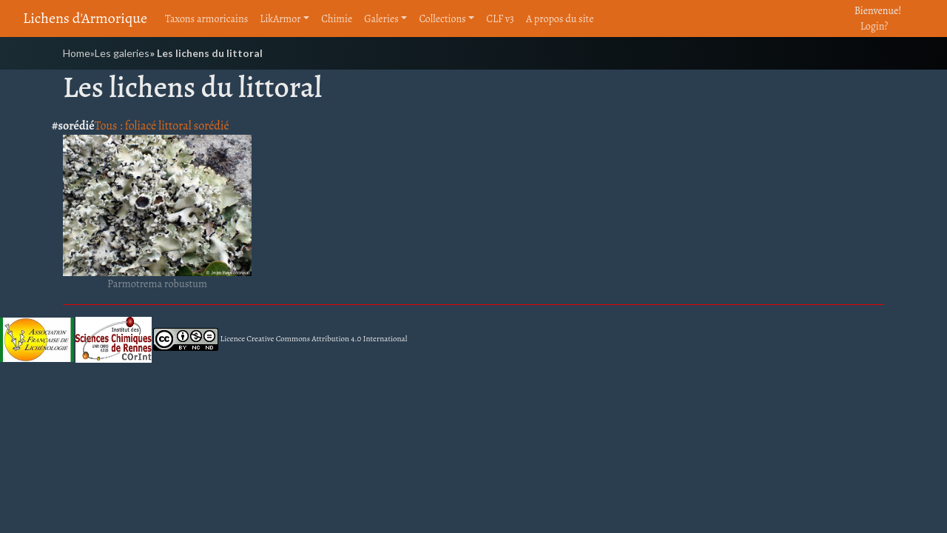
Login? (874, 26)
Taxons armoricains (206, 19)
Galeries (381, 19)
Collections (442, 19)
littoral (174, 126)
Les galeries (122, 53)
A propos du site (560, 19)
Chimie (336, 19)
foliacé (141, 126)
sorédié (211, 126)
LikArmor (280, 19)
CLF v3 (500, 19)
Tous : (110, 126)
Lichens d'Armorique (85, 18)
